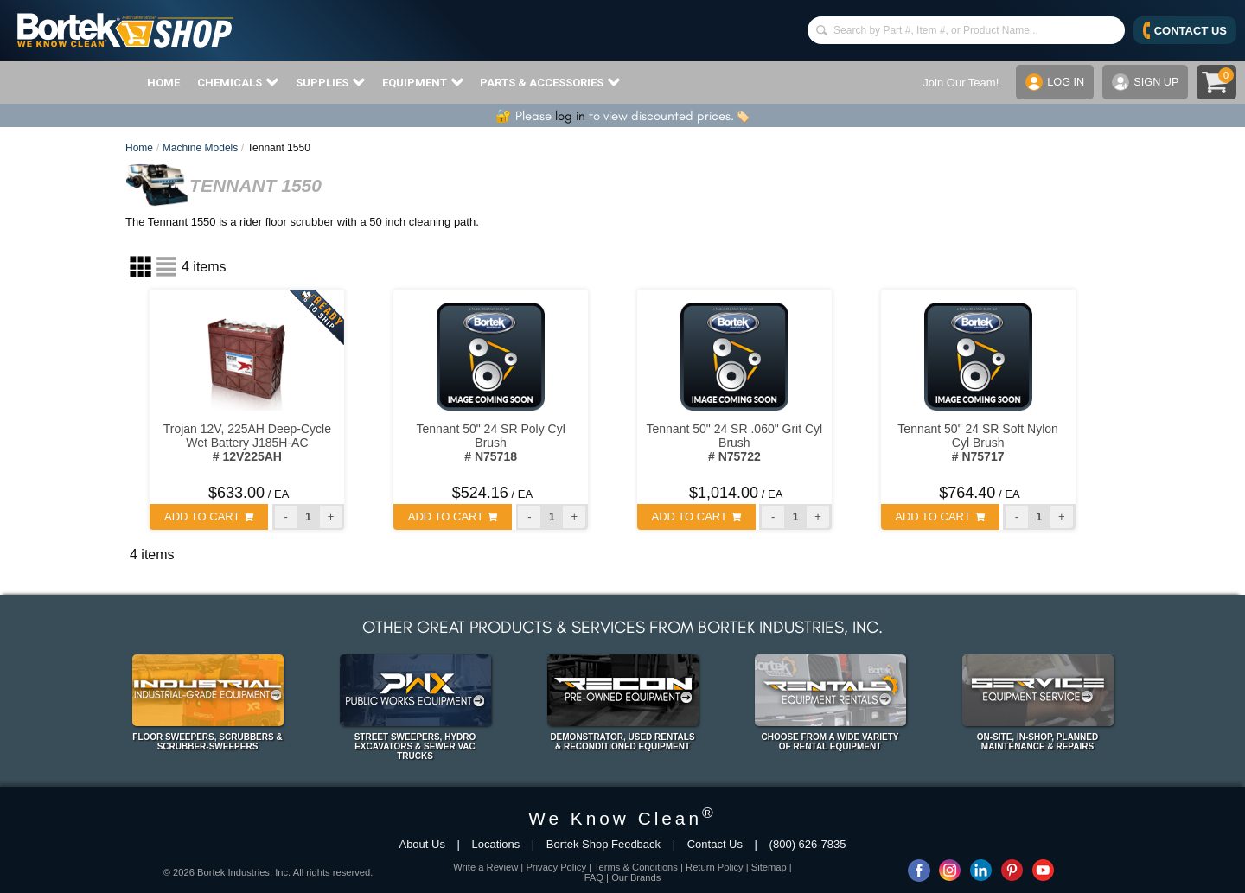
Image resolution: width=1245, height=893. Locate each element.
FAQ (593, 877)
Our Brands (636, 877)
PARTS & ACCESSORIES (550, 82)
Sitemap (769, 867)
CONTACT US (1185, 30)
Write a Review (485, 867)
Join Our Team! (959, 82)
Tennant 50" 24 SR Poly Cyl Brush (490, 442)
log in (570, 116)
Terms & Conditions (636, 867)
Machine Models (200, 148)
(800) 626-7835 (807, 844)
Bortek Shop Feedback (603, 844)
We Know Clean (622, 818)
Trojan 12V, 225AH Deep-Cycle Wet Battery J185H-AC (247, 442)
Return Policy (715, 867)
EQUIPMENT (422, 82)
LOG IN (1053, 82)
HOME (163, 82)
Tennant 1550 (278, 148)
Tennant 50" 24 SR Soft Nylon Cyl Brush (977, 442)
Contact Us (715, 844)
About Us (421, 844)
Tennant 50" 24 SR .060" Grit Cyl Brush (735, 442)
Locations (496, 844)
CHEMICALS (237, 82)
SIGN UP (1144, 82)
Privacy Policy (556, 867)
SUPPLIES (330, 82)
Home (139, 148)
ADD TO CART (209, 516)
